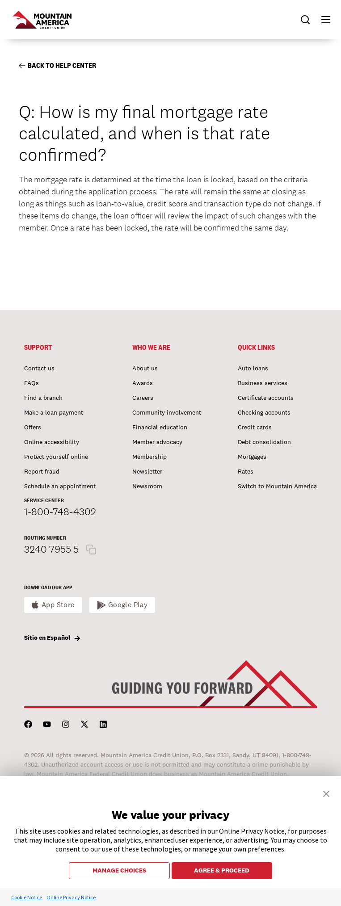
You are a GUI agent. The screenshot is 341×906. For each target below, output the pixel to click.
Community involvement (166, 412)
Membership (149, 457)
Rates (245, 471)
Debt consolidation (264, 442)
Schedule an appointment (60, 486)
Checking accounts (264, 412)
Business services (262, 383)
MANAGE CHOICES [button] (119, 870)
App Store (58, 604)
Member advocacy (157, 442)
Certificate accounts (266, 398)
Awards (142, 383)
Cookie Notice (26, 897)
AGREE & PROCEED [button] (221, 870)
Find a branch (43, 398)
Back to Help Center (57, 65)
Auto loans (253, 368)
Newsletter (147, 471)
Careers (142, 398)
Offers (32, 427)
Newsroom (147, 486)
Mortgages (252, 457)
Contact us (39, 368)
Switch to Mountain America (277, 486)
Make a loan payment (53, 412)
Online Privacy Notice (71, 897)
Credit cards (255, 427)
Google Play (128, 604)
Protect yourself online (56, 457)
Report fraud (41, 471)
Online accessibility (51, 442)
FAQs (31, 383)
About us (145, 368)
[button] (322, 19)
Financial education (159, 427)
